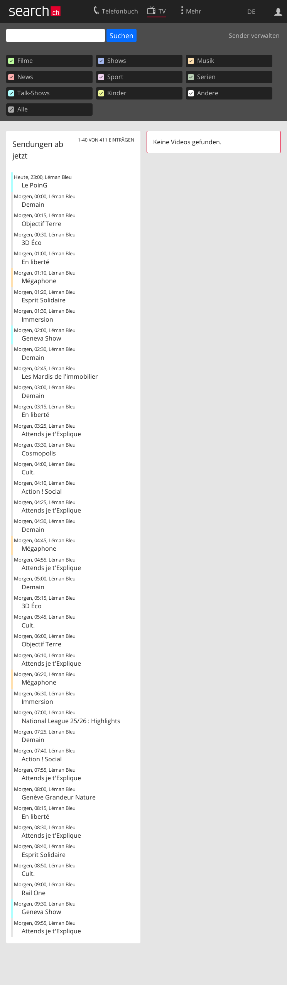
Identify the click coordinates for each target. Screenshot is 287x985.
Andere (203, 93)
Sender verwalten (254, 35)
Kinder (112, 93)
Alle (18, 109)
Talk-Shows (29, 93)
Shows (112, 60)
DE (251, 11)
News (20, 77)
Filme (20, 60)
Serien (202, 77)
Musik (201, 60)
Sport (110, 77)
